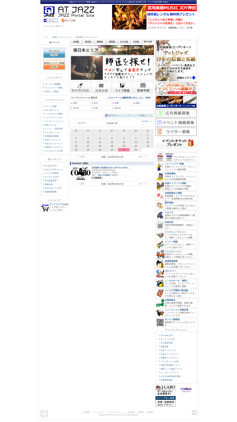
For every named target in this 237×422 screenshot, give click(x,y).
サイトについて (98, 412)
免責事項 (150, 412)
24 (88, 149)
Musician (71, 32)
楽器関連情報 (51, 192)
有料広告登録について (170, 365)
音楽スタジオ (51, 125)
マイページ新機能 (53, 84)
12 (112, 142)
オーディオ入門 (52, 177)
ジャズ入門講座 (52, 173)
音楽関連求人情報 (173, 193)
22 (148, 146)
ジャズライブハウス (54, 118)
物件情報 (169, 203)
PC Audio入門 (51, 166)
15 (148, 142)
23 (76, 149)
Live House (52, 32)
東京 (95, 103)
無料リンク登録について (171, 369)
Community (147, 32)
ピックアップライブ (169, 373)
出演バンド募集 (52, 92)
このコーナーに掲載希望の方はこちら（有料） (129, 97)
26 (112, 149)
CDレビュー (170, 271)
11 (100, 142)
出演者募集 (170, 173)
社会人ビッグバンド (54, 143)
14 (136, 142)
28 (136, 149)
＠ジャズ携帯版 (172, 319)
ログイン (61, 26)
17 (88, 146)
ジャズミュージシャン (55, 121)
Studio (90, 32)
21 (136, 146)
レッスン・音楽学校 (54, 129)
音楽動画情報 (166, 380)
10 (88, 142)
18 (100, 146)
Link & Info (166, 32)
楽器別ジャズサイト (54, 147)
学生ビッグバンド (53, 140)
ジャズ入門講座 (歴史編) (176, 290)
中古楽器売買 (51, 181)
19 (112, 146)
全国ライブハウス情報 (175, 183)
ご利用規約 (131, 412)
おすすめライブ (52, 110)
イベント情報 (51, 106)
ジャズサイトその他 (54, 151)
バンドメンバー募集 (54, 88)
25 (100, 149)
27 (124, 149)
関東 (116, 103)
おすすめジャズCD (53, 188)
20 (124, 146)
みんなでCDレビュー (54, 170)
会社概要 (86, 412)
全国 (74, 103)
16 (76, 146)
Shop (128, 32)
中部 (95, 108)
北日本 (75, 108)
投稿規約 (141, 412)
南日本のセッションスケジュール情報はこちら (130, 115)
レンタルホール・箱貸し (176, 280)
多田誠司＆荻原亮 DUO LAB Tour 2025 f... (111, 168)
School (109, 32)
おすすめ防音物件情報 (170, 376)
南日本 (117, 108)
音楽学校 (169, 222)
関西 (137, 103)
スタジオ (169, 212)
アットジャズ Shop (58, 204)
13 (124, 142)
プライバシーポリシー (115, 412)
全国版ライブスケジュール (62, 37)
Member (184, 32)
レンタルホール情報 (54, 114)
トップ (45, 37)
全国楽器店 (170, 300)
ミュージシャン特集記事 (176, 310)
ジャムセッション (53, 132)
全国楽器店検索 (52, 136)
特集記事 (49, 184)
